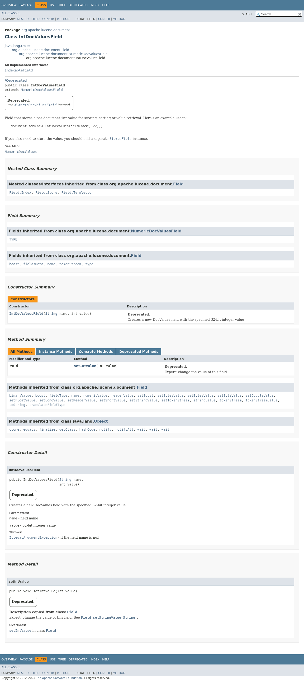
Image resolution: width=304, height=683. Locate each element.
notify (105, 429)
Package (26, 5)
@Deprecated (16, 80)
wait (142, 429)
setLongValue (51, 400)
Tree (62, 5)
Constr (48, 19)
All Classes (10, 13)
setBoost (145, 395)
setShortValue (112, 400)
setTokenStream (176, 400)
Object (101, 421)
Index (95, 5)
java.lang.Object (18, 46)
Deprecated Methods (138, 351)
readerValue (122, 395)
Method (63, 19)
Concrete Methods (96, 351)
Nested (22, 19)
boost (14, 264)
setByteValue (230, 395)
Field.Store (46, 192)
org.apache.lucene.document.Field (40, 50)
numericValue (95, 395)
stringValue (205, 400)
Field (35, 19)
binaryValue (20, 395)
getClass (67, 429)
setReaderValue (81, 400)
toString (17, 405)
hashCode (87, 429)
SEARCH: (248, 14)
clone (14, 429)
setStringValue (143, 400)
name (51, 264)
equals (29, 429)
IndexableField (19, 70)
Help (105, 5)
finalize (47, 429)
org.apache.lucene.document (45, 30)
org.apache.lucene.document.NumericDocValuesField (63, 54)
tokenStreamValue (262, 400)
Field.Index (20, 192)
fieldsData (33, 264)
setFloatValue (22, 400)
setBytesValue (170, 395)
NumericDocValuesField (42, 90)
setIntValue (85, 366)
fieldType (58, 395)
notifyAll (124, 429)
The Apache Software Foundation (59, 678)
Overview (9, 5)
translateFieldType (47, 405)
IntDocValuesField (26, 314)
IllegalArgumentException (33, 537)
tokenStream (70, 264)
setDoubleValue (260, 395)
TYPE (13, 239)
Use (53, 5)
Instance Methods (55, 351)
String (51, 314)
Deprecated (78, 5)
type (89, 264)
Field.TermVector (77, 192)
